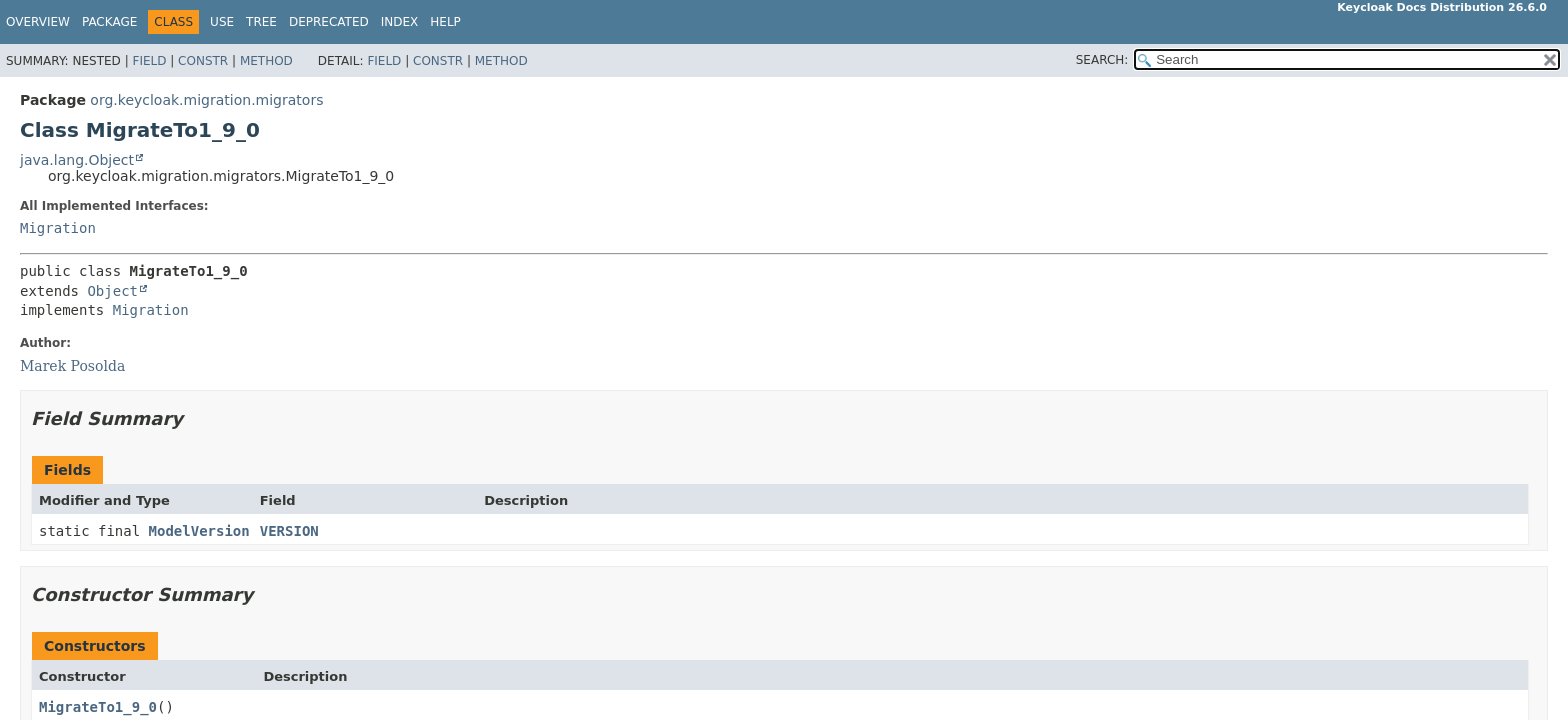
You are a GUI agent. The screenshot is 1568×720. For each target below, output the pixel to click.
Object (112, 291)
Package (109, 22)
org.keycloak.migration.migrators (206, 100)
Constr (203, 61)
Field (149, 61)
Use (222, 22)
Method (266, 61)
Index (400, 22)
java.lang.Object (77, 160)
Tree (261, 22)
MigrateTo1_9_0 (98, 707)
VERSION (289, 531)
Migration (58, 228)
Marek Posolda (72, 366)
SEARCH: (1102, 60)
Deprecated (329, 22)
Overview (38, 22)
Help (445, 22)
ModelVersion (199, 531)
